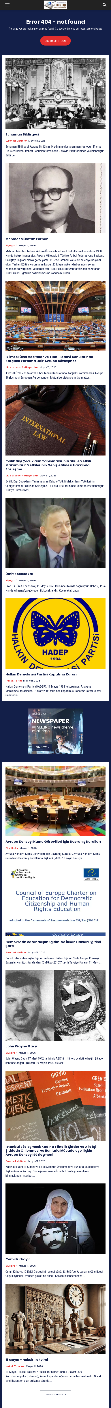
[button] (7, 5)
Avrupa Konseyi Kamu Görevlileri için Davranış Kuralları (53, 841)
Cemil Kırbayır (17, 1259)
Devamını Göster (55, 1394)
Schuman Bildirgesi (22, 134)
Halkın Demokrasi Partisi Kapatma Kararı (41, 674)
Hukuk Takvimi (15, 1366)
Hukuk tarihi (13, 680)
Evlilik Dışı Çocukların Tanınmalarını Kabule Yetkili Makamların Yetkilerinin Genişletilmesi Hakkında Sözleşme (48, 465)
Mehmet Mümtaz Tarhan (26, 239)
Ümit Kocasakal (19, 574)
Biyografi (11, 245)
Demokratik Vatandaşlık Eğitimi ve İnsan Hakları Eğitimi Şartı (53, 944)
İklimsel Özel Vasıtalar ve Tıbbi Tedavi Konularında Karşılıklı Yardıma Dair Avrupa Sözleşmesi (49, 359)
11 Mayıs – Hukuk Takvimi (26, 1359)
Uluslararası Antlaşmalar (21, 367)
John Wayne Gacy (21, 1046)
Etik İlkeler (11, 848)
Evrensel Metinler (16, 140)
